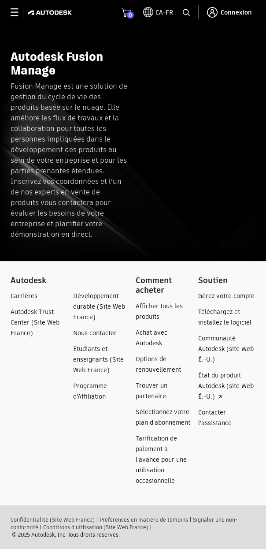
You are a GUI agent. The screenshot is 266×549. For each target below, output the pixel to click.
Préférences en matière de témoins (144, 519)
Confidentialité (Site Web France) (53, 519)
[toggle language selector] (158, 12)
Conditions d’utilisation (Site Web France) (95, 527)
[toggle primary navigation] (19, 12)
